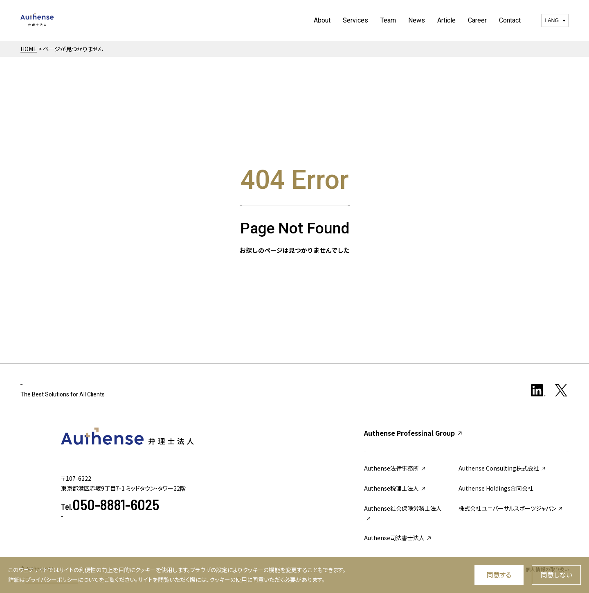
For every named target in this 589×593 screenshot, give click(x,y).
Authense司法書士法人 (398, 538)
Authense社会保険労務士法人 (403, 513)
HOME (28, 49)
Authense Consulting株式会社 (502, 468)
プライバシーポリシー (51, 579)
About (322, 20)
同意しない (556, 574)
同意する (499, 574)
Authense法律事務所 (395, 468)
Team (388, 20)
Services (355, 20)
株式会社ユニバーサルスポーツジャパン (511, 508)
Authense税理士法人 (395, 488)
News (416, 20)
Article (446, 20)
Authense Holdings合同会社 (496, 488)
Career (477, 20)
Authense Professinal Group (413, 433)
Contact (510, 20)
